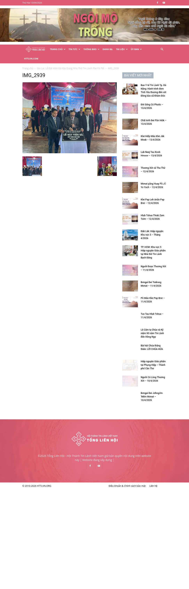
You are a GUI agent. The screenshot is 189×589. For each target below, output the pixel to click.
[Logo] (35, 49)
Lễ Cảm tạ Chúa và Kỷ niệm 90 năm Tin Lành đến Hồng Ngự (152, 333)
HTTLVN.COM (31, 58)
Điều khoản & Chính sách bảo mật (127, 486)
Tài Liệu (122, 49)
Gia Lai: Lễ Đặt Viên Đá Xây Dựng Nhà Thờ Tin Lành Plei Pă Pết (70, 68)
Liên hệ (153, 486)
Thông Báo (91, 49)
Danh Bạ (108, 49)
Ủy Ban (136, 49)
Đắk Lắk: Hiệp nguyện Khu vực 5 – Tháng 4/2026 (152, 235)
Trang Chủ (58, 49)
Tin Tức (74, 49)
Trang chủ (27, 68)
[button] (162, 49)
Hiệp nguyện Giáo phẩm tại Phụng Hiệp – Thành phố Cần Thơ (153, 365)
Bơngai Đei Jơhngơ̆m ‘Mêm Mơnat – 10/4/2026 (152, 397)
